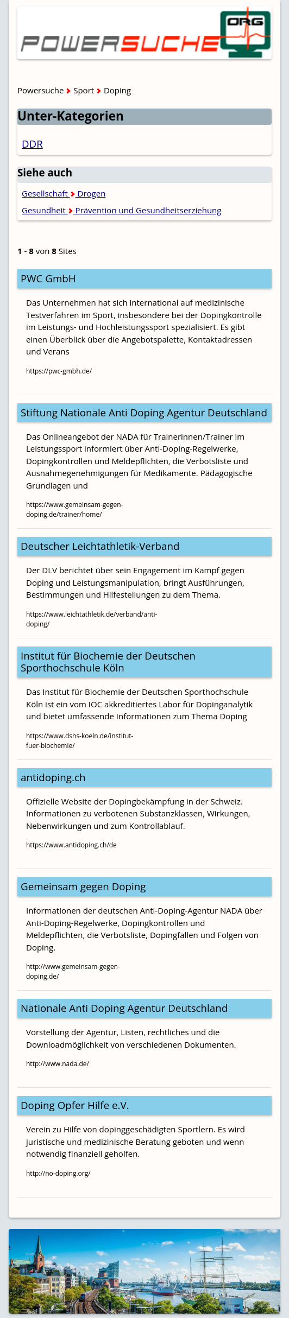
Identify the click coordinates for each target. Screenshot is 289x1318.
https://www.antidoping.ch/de (71, 845)
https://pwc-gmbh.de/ (59, 371)
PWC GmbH (48, 278)
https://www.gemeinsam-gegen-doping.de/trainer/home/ (74, 509)
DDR (32, 143)
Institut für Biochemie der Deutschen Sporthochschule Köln (108, 662)
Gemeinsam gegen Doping (83, 886)
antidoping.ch (53, 777)
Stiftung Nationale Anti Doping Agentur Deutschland (144, 412)
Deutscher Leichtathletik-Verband (100, 546)
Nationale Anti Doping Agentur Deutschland (124, 1008)
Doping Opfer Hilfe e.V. (75, 1105)
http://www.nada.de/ (57, 1063)
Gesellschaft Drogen (63, 193)
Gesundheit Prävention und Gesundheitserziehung (121, 210)
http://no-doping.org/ (58, 1173)
